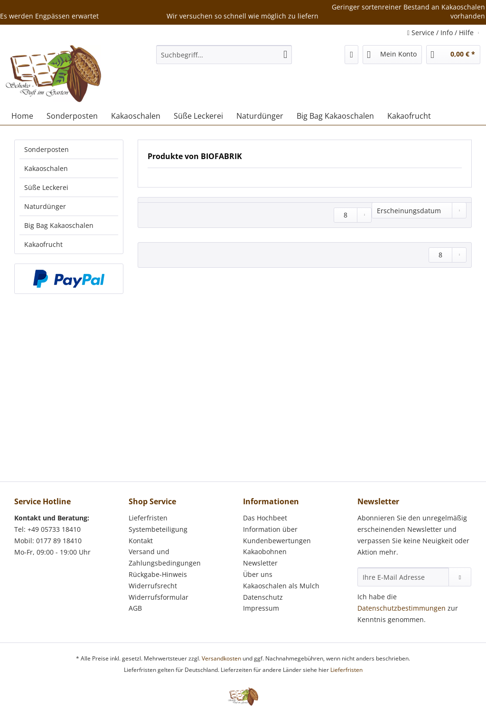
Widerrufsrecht (153, 585)
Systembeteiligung (158, 529)
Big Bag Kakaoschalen (58, 225)
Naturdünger (45, 206)
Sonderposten (46, 149)
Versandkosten (221, 658)
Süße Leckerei (46, 187)
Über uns (257, 574)
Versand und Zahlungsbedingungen (165, 557)
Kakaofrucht (43, 244)
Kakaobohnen (265, 551)
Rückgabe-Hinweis (158, 574)
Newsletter (260, 562)
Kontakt (141, 540)
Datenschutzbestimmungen (401, 608)
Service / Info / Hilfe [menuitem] (441, 32)
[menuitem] (224, 59)
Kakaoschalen (46, 168)
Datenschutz (263, 597)
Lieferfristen (148, 517)
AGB (135, 608)
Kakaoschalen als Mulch (281, 585)
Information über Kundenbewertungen (277, 535)
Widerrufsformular (158, 597)
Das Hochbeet (265, 517)
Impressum (261, 608)
